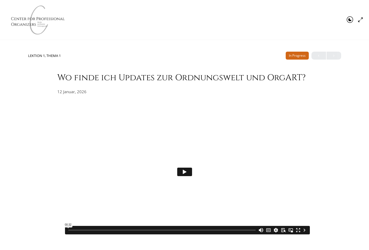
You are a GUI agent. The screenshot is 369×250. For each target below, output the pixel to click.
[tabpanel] (184, 171)
